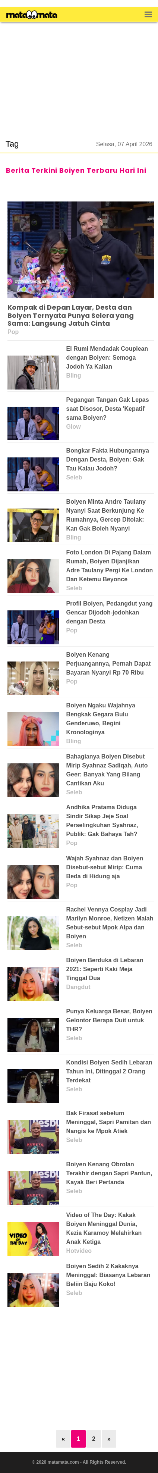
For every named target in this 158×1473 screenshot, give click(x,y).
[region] (79, 76)
